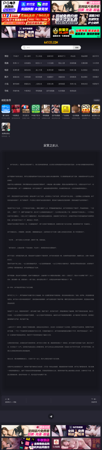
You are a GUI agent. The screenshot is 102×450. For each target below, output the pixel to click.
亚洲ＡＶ (16, 63)
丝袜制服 (73, 63)
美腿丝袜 (61, 77)
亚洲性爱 (16, 70)
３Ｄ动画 (50, 63)
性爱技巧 (96, 84)
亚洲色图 (27, 77)
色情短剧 (73, 91)
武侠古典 (50, 84)
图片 (6, 76)
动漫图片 (50, 77)
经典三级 (73, 70)
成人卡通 (39, 70)
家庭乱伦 (27, 84)
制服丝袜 (61, 70)
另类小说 (73, 84)
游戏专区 (50, 56)
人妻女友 (39, 84)
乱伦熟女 (84, 70)
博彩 (6, 56)
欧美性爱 (50, 70)
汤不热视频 (50, 91)
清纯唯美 (73, 77)
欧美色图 (39, 77)
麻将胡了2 (61, 56)
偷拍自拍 (27, 70)
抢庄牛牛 (96, 56)
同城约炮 (16, 91)
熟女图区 (84, 77)
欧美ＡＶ (39, 63)
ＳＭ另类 (96, 63)
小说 (6, 83)
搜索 (76, 47)
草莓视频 (39, 91)
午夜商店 (27, 91)
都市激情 (16, 84)
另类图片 (96, 77)
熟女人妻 (61, 63)
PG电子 (16, 56)
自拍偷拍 (27, 63)
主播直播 (84, 63)
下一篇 (87, 401)
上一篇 (15, 401)
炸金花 (73, 56)
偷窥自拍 (16, 77)
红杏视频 (61, 91)
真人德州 (27, 56)
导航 (6, 90)
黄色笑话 (84, 84)
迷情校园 (61, 84)
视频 (6, 63)
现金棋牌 (84, 56)
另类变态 (96, 70)
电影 (6, 70)
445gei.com (51, 42)
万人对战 (39, 56)
